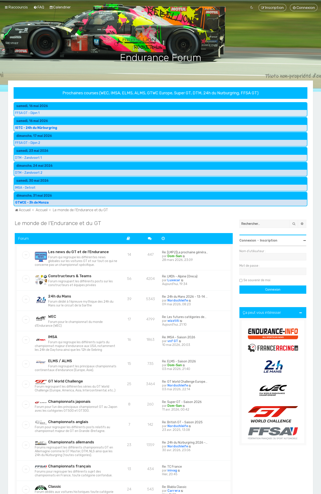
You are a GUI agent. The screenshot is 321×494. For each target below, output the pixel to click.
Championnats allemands (71, 441)
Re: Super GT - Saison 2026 (182, 401)
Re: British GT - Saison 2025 (182, 422)
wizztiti (173, 320)
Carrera (173, 490)
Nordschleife (177, 300)
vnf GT (172, 341)
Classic (54, 486)
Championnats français (69, 465)
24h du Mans (59, 296)
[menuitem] (38, 7)
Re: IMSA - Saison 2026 (178, 337)
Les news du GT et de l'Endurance (78, 251)
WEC (52, 316)
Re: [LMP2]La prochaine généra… (185, 252)
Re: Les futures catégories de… (184, 316)
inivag (172, 470)
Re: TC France (172, 466)
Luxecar (173, 280)
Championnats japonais (69, 401)
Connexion (247, 240)
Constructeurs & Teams (69, 275)
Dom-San (174, 256)
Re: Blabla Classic (174, 486)
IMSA (52, 336)
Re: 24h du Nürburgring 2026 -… (185, 442)
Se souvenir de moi (256, 280)
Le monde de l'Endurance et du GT (58, 222)
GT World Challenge (65, 380)
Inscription (268, 240)
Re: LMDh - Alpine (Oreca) (180, 276)
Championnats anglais (68, 421)
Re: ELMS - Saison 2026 (179, 361)
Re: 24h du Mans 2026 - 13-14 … (185, 296)
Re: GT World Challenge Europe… (184, 381)
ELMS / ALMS (60, 360)
